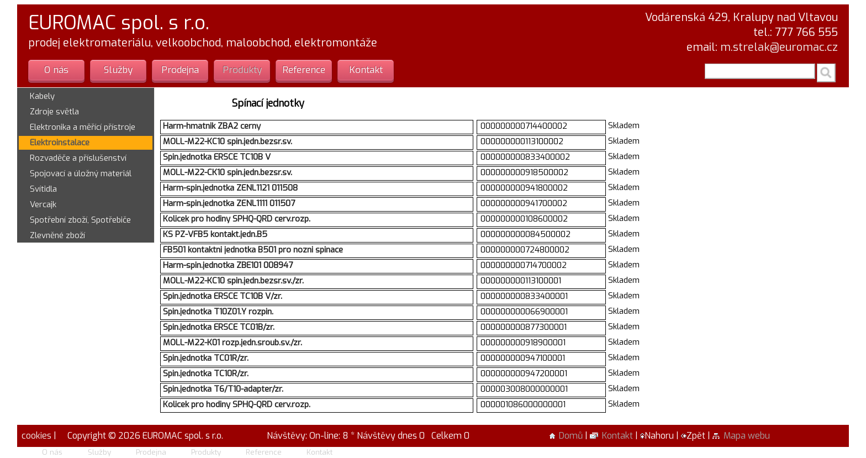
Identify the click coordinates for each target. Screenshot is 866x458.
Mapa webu (741, 435)
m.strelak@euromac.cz (779, 47)
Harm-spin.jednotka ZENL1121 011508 (230, 187)
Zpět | (696, 435)
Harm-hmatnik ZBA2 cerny (212, 125)
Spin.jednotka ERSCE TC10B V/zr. (222, 296)
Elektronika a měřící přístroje (82, 127)
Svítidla (43, 188)
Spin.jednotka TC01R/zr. (206, 358)
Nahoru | (660, 435)
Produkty (242, 70)
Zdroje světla (54, 111)
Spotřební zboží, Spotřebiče (80, 219)
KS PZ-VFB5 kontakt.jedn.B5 (215, 234)
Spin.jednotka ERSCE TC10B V (217, 156)
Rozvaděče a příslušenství (78, 158)
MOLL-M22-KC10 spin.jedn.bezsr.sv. (227, 141)
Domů (566, 435)
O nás (56, 70)
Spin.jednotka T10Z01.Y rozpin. (218, 311)
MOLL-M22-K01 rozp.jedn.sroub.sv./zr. (232, 342)
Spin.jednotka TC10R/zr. (206, 373)
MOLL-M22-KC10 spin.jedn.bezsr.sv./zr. (233, 280)
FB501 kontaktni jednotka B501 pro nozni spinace (253, 249)
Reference (303, 70)
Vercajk (43, 204)
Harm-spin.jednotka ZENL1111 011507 (229, 203)
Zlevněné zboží (57, 235)
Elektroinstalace (59, 142)
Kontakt (366, 70)
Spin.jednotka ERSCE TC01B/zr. (218, 327)
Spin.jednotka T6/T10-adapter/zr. (223, 388)
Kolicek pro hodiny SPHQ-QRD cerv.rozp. (236, 218)
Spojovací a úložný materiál (80, 173)
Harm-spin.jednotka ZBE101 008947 (228, 265)
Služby (118, 70)
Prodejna (180, 70)
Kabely (42, 96)
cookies (35, 435)
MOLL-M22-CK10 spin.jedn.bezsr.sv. (227, 172)
